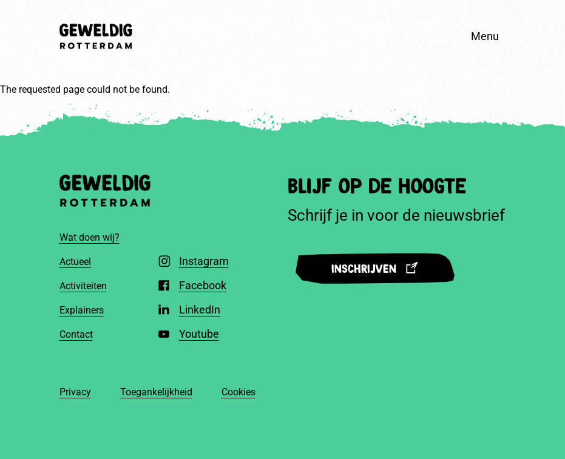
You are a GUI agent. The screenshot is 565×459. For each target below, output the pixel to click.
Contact (76, 334)
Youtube (199, 333)
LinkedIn (199, 309)
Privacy (75, 392)
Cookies (238, 392)
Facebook (202, 285)
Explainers (81, 310)
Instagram (204, 261)
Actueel (75, 261)
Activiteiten (83, 286)
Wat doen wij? (89, 237)
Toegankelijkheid (156, 392)
